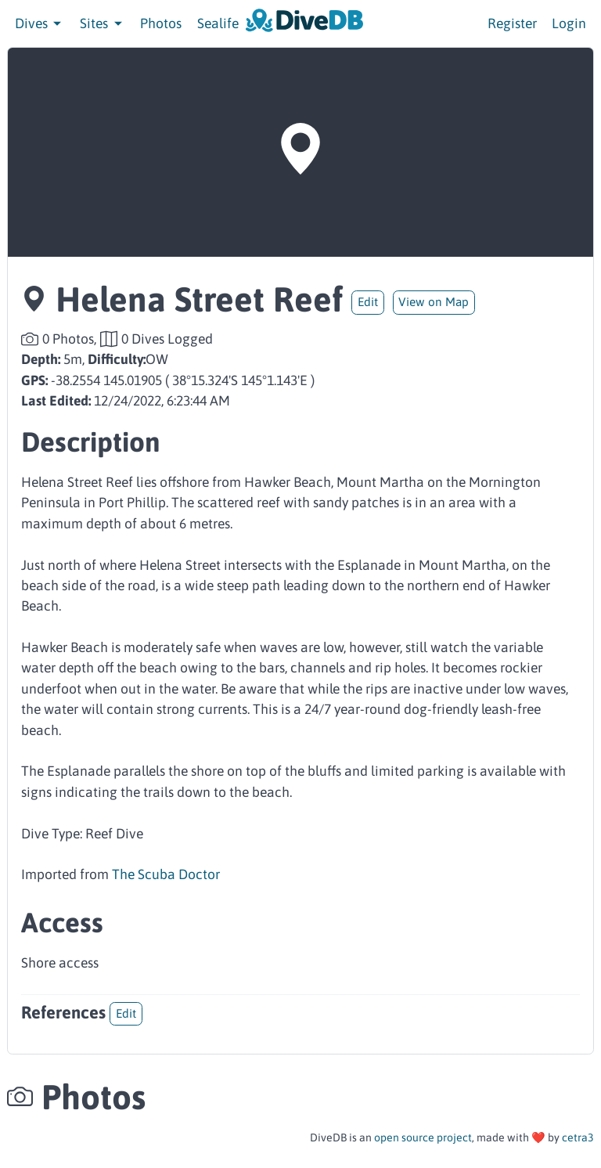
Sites (102, 23)
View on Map (433, 301)
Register (512, 23)
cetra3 (578, 1137)
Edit (368, 301)
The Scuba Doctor (166, 874)
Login (569, 23)
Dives (40, 23)
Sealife (218, 23)
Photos (161, 23)
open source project (423, 1137)
